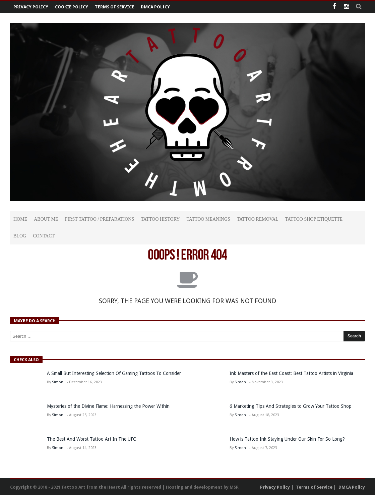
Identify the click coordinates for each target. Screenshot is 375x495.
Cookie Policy (71, 6)
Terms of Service (114, 6)
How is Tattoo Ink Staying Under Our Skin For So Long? (288, 439)
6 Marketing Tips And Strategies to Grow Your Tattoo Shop (291, 406)
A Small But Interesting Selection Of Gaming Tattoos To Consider (114, 373)
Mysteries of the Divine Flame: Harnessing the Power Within (108, 406)
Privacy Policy (30, 6)
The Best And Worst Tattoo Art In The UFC (91, 439)
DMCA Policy (155, 6)
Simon (57, 382)
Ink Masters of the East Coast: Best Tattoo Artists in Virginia (291, 373)
